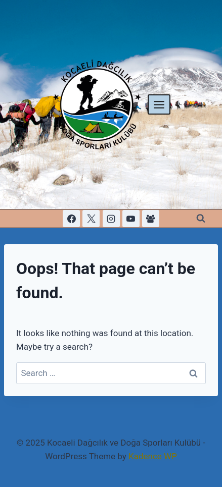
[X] (91, 218)
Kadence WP (152, 456)
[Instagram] (111, 218)
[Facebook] (71, 218)
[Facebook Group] (150, 218)
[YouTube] (131, 218)
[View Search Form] (201, 218)
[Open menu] (159, 104)
